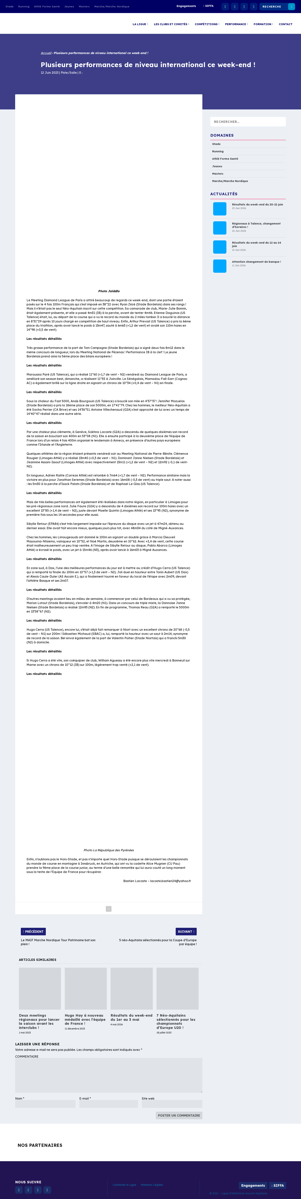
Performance (235, 22)
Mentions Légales (152, 1183)
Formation (262, 22)
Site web (148, 1096)
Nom (19, 1096)
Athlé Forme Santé (47, 6)
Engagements (186, 6)
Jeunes (69, 6)
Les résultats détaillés (44, 337)
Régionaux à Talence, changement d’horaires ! (256, 223)
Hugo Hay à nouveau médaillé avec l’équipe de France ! (85, 1017)
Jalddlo (113, 289)
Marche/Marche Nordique (111, 6)
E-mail (85, 1096)
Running (24, 6)
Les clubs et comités (170, 22)
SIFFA (209, 6)
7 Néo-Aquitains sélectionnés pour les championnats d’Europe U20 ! (176, 1019)
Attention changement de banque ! (256, 260)
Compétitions (206, 22)
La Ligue (139, 22)
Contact (285, 22)
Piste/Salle (69, 71)
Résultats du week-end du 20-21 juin (257, 202)
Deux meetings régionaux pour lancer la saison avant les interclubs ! (39, 1019)
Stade (10, 6)
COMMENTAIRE (26, 1054)
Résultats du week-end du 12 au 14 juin (256, 242)
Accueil (46, 51)
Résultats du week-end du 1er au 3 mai (132, 1015)
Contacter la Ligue (124, 1183)
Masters (84, 6)
